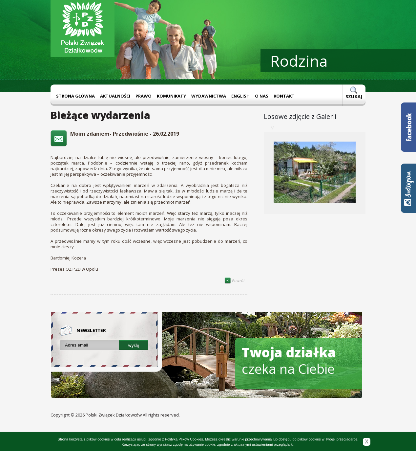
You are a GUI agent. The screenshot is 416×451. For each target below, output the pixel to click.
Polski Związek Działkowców (114, 415)
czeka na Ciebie (289, 360)
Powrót (234, 280)
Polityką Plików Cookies (184, 439)
